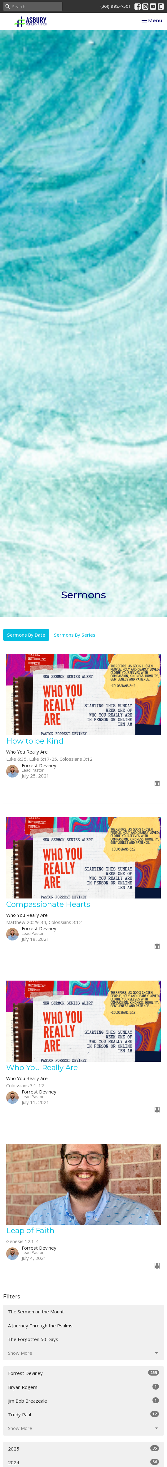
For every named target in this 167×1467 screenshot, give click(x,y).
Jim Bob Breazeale (83, 1400)
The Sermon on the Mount (36, 1311)
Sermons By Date (26, 635)
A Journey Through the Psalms (40, 1325)
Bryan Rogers (83, 1387)
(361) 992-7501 (115, 6)
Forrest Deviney (83, 1373)
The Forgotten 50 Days (33, 1339)
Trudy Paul (83, 1414)
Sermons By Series (74, 635)
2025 (83, 1448)
